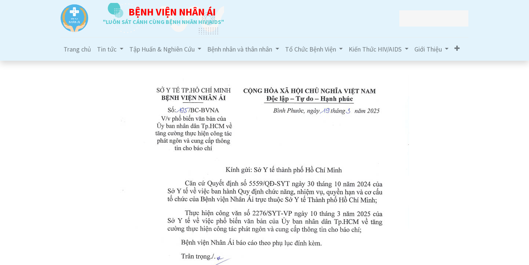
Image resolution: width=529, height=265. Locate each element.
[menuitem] (77, 49)
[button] (457, 48)
